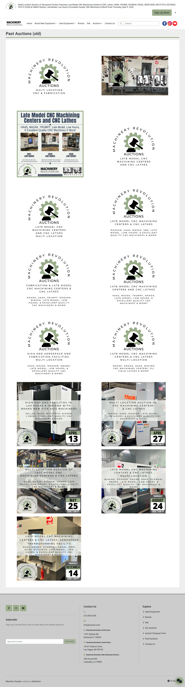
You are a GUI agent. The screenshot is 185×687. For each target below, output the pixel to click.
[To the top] (173, 681)
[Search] (141, 23)
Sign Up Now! (161, 12)
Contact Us (110, 23)
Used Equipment (66, 23)
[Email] (34, 641)
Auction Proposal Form (155, 633)
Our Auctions (151, 628)
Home (29, 23)
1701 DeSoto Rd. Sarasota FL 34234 (92, 636)
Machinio (36, 681)
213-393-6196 (90, 616)
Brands (81, 23)
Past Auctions (151, 638)
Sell (88, 23)
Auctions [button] (97, 23)
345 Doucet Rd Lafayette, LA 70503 (93, 660)
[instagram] (169, 23)
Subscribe (69, 641)
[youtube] (175, 23)
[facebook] (164, 23)
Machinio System (14, 681)
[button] (45, 23)
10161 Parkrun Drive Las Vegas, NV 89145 (93, 648)
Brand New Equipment (45, 23)
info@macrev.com (92, 625)
